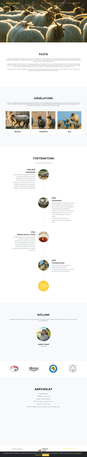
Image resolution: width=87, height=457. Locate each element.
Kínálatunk (50, 3)
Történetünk (60, 3)
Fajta (43, 3)
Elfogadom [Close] (45, 455)
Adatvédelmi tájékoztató (69, 448)
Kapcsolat (77, 3)
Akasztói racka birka (13, 3)
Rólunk (69, 3)
